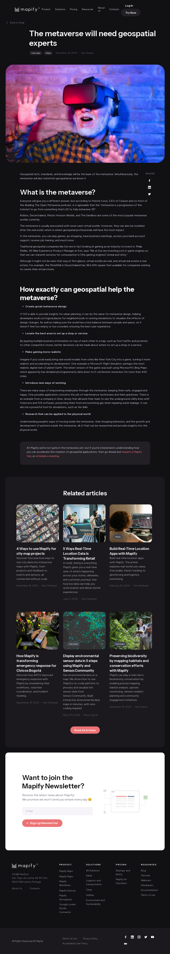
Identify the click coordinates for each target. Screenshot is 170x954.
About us (101, 9)
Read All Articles (85, 730)
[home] (27, 9)
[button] (46, 9)
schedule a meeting (47, 456)
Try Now (130, 12)
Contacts (114, 9)
